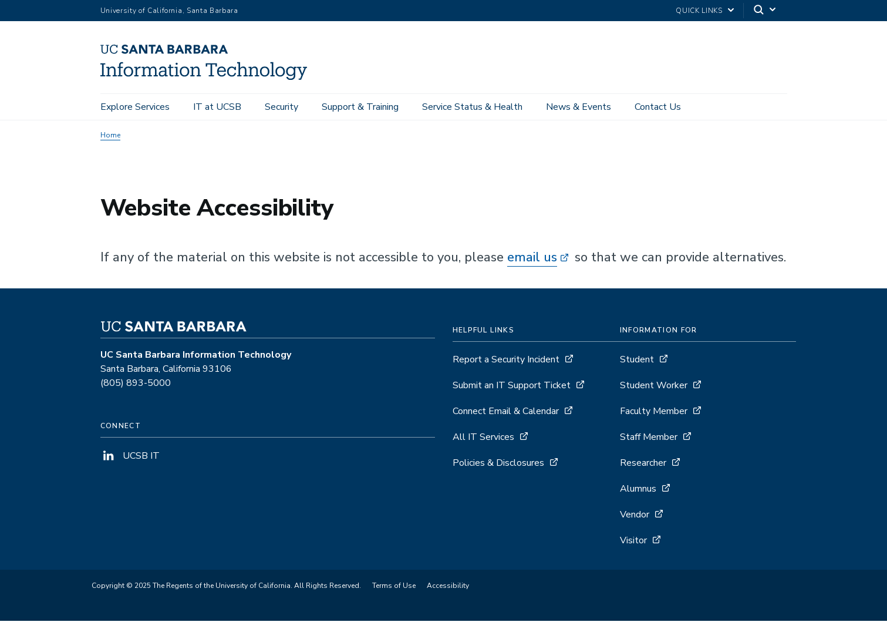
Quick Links (699, 10)
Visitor (633, 541)
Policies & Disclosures (498, 464)
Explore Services (135, 106)
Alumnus (638, 489)
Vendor (634, 515)
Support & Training (360, 106)
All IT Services (483, 438)
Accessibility (448, 586)
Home (110, 136)
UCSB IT (130, 456)
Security (281, 106)
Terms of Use (394, 586)
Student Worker (653, 386)
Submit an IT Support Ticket (512, 386)
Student (637, 360)
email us (532, 258)
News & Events (578, 106)
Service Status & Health (472, 106)
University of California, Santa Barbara (169, 10)
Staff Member (648, 438)
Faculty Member (653, 412)
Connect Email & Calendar (506, 412)
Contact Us (658, 106)
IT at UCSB (217, 106)
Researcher (643, 464)
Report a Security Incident (506, 360)
